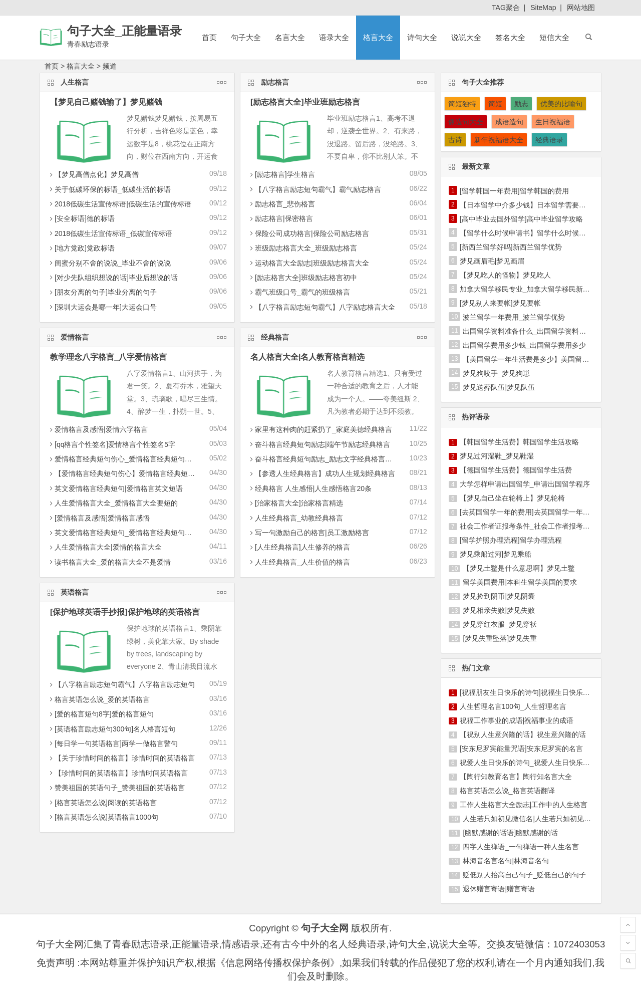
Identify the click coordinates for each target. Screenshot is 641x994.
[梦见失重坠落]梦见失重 (500, 638)
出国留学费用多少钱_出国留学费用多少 (524, 345)
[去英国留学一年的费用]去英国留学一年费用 (528, 512)
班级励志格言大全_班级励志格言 (302, 248)
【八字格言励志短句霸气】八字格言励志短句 (121, 684)
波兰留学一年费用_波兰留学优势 (514, 317)
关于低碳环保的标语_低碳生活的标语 (109, 189)
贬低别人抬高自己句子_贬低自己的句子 (524, 875)
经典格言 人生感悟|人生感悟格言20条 (310, 488)
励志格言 (338, 81)
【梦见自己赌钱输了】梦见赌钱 (106, 102)
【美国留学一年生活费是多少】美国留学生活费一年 (543, 359)
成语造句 (509, 122)
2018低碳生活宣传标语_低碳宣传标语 (110, 233)
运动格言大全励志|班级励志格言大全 (308, 263)
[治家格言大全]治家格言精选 (295, 503)
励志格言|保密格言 (280, 218)
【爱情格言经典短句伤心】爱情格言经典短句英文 (128, 473)
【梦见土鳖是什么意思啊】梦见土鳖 (519, 568)
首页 (209, 37)
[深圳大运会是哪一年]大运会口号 (102, 307)
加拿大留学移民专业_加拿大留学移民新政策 (528, 289)
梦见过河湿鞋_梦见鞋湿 (497, 456)
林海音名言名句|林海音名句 (506, 861)
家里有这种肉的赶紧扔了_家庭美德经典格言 (320, 429)
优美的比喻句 (561, 104)
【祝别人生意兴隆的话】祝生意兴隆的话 (523, 734)
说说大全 (466, 37)
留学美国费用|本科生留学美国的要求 (520, 582)
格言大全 (378, 37)
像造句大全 (465, 122)
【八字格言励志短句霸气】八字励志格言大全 (321, 307)
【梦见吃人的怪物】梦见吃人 (505, 275)
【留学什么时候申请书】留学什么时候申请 (526, 233)
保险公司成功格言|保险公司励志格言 (308, 233)
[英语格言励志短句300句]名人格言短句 (111, 729)
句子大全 (246, 37)
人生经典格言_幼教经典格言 (295, 518)
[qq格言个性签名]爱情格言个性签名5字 (111, 444)
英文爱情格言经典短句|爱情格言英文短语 (115, 488)
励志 (521, 104)
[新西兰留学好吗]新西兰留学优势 (511, 247)
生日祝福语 (552, 122)
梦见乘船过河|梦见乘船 (496, 554)
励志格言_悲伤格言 (281, 204)
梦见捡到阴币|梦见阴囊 (499, 596)
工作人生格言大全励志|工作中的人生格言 (524, 805)
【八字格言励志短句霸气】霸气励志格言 (314, 189)
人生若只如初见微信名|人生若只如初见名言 (530, 819)
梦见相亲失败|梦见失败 (499, 610)
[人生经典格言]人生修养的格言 (299, 547)
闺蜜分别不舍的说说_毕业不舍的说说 (109, 263)
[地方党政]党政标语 (81, 248)
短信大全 (554, 37)
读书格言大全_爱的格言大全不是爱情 (109, 562)
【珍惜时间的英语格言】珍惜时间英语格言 (118, 773)
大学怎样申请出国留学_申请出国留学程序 (525, 484)
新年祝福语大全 (498, 140)
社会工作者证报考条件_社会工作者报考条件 (528, 526)
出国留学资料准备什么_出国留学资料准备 (528, 331)
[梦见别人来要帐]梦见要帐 (500, 303)
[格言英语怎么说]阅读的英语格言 (102, 803)
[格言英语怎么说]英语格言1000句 (103, 817)
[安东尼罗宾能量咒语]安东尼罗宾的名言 (521, 748)
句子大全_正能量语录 (124, 31)
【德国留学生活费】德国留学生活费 (516, 470)
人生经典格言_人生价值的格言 (299, 562)
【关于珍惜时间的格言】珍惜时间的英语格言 (121, 758)
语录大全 (334, 37)
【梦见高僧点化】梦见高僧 (93, 174)
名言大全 (290, 37)
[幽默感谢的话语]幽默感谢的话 (510, 833)
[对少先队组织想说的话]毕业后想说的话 (113, 278)
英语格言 (137, 591)
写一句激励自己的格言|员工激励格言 (308, 533)
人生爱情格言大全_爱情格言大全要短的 (113, 503)
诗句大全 (422, 37)
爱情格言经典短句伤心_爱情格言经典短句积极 (123, 459)
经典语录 (549, 140)
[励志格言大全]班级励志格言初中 (302, 278)
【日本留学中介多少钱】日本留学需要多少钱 (530, 205)
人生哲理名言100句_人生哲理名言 (513, 706)
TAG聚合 (506, 8)
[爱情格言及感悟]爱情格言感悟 (99, 518)
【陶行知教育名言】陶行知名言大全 (516, 777)
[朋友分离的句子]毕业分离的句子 (102, 292)
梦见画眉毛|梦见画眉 (492, 261)
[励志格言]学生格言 (281, 174)
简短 (495, 104)
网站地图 (581, 8)
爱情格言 (137, 336)
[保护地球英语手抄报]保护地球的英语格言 (125, 612)
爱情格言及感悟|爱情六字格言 (98, 429)
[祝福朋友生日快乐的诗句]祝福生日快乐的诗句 (532, 692)
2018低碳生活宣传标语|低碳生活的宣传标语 (119, 204)
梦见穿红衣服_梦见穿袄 (500, 624)
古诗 (455, 140)
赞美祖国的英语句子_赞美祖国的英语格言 (116, 788)
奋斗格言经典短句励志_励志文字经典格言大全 (323, 459)
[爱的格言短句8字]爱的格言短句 (101, 714)
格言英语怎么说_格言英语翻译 (507, 791)
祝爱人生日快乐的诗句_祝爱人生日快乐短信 (528, 763)
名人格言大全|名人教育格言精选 (307, 357)
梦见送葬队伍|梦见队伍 (499, 387)
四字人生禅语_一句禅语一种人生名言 (521, 847)
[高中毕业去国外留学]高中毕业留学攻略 (521, 219)
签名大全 (510, 37)
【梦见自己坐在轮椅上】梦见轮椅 (512, 498)
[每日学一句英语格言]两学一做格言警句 (113, 743)
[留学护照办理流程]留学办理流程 (511, 540)
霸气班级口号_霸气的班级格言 (299, 292)
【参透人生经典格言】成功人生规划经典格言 (321, 473)
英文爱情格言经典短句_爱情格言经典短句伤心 (123, 533)
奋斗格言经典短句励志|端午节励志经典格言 (319, 444)
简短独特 (462, 104)
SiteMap (543, 8)
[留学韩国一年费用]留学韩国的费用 (514, 191)
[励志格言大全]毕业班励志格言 (305, 102)
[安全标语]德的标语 (81, 218)
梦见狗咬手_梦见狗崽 (496, 373)
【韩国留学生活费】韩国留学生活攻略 (519, 442)
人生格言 (137, 81)
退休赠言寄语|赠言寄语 (499, 889)
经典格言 (338, 336)
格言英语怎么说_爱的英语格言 (99, 699)
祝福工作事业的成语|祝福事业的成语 (517, 720)
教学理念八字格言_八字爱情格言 (108, 357)
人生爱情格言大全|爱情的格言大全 (105, 547)
